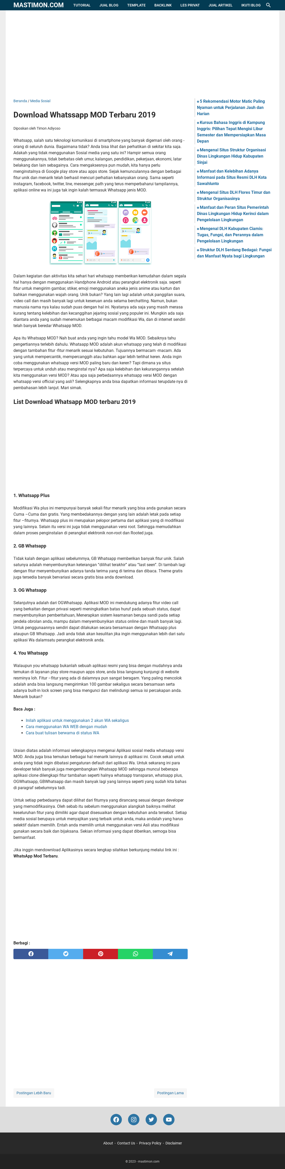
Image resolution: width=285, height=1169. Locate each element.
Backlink (163, 5)
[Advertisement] (142, 54)
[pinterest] (100, 954)
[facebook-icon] (116, 1119)
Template (136, 5)
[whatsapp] (135, 954)
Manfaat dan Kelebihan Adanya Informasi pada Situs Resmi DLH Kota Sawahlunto (232, 177)
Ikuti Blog (251, 5)
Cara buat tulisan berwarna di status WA (62, 732)
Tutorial (82, 5)
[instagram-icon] (133, 1119)
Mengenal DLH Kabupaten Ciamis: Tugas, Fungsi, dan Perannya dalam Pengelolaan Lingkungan (230, 234)
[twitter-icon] (151, 1119)
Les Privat (190, 5)
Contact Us (126, 1143)
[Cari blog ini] (268, 5)
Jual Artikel (221, 5)
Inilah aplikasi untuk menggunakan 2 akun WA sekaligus (77, 720)
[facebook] (30, 954)
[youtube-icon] (169, 1119)
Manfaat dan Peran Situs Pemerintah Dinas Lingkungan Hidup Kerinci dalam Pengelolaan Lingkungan (233, 213)
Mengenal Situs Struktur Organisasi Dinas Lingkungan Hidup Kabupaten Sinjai (231, 156)
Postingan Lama (170, 1093)
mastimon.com (38, 5)
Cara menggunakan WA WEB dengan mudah (66, 726)
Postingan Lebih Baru (34, 1093)
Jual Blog (108, 5)
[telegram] (170, 954)
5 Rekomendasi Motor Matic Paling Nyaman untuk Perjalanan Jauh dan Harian (231, 107)
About (108, 1143)
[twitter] (65, 954)
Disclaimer (173, 1143)
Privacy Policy (150, 1143)
